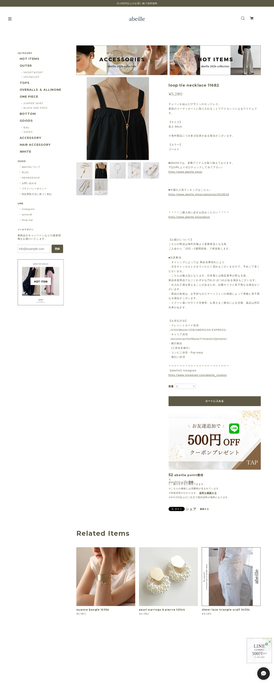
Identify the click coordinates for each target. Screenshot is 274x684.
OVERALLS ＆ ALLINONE (40, 90)
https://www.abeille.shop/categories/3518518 (199, 194)
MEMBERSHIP (31, 177)
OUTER (26, 66)
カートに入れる (214, 401)
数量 (171, 386)
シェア (191, 509)
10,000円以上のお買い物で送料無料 (137, 3)
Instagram (28, 209)
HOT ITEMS (30, 59)
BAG (26, 127)
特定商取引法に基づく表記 (37, 194)
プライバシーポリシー (34, 188)
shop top (27, 220)
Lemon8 (27, 214)
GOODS (26, 121)
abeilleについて (31, 166)
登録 (57, 248)
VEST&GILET (31, 76)
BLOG (25, 172)
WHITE (25, 151)
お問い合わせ (29, 183)
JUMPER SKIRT (33, 103)
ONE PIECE (29, 96)
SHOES (27, 131)
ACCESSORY (31, 138)
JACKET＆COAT (33, 72)
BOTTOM (28, 114)
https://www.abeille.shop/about (189, 217)
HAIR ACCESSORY (35, 145)
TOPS (25, 83)
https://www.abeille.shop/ (186, 171)
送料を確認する (208, 492)
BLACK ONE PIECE (35, 107)
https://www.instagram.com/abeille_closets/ (198, 375)
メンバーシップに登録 (181, 482)
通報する (204, 509)
